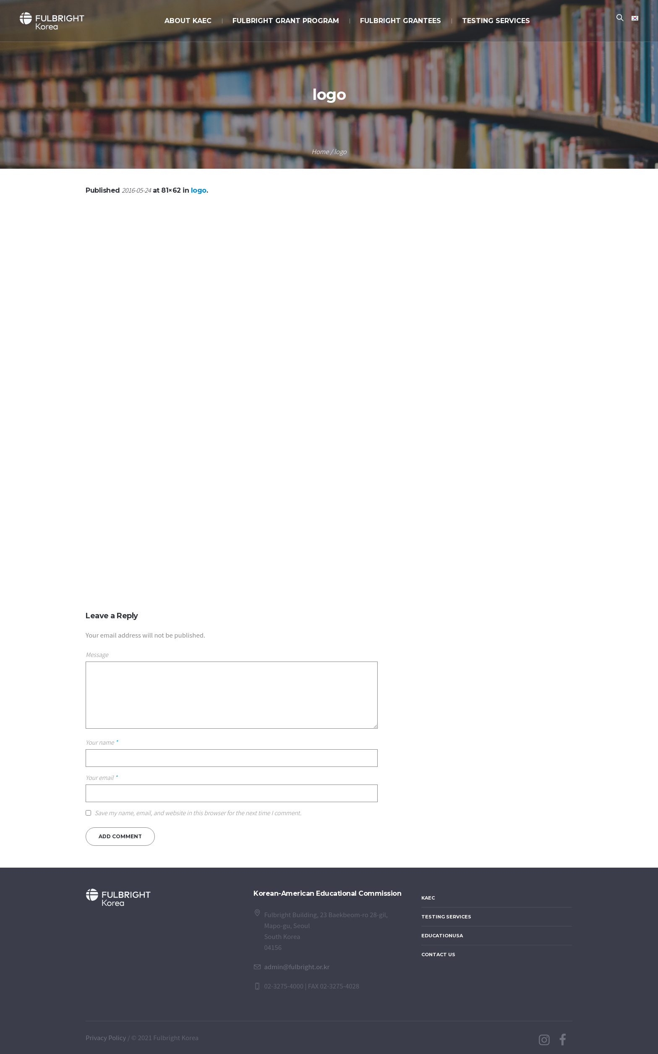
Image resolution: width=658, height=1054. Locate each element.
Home (320, 151)
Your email (102, 777)
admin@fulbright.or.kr (296, 966)
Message (97, 654)
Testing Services (446, 917)
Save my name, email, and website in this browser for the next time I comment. (197, 812)
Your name (102, 742)
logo (198, 190)
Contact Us (438, 954)
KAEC (428, 898)
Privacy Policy (106, 1037)
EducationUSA (442, 936)
